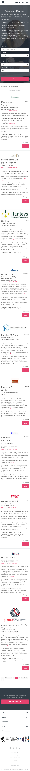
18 (6, 677)
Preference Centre (15, 765)
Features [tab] (5, 726)
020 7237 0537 (13, 111)
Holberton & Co (8, 274)
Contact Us (14, 763)
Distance (3, 53)
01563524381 (12, 396)
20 (11, 677)
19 (8, 677)
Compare (26, 142)
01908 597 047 (13, 633)
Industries (4, 67)
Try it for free (14, 702)
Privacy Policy (15, 755)
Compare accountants (15, 90)
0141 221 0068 (13, 449)
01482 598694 (12, 507)
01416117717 (12, 341)
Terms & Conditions (14, 752)
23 (19, 677)
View (25, 146)
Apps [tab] (4, 717)
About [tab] (4, 712)
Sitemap (15, 760)
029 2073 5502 (13, 167)
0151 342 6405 (13, 563)
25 (24, 677)
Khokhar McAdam (9, 335)
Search (15, 79)
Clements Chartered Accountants (7, 440)
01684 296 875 (13, 282)
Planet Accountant (10, 625)
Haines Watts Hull (9, 501)
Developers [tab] (6, 731)
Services (3, 61)
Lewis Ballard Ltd (9, 159)
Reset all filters (24, 76)
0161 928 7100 (13, 227)
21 (13, 677)
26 (27, 677)
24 (21, 677)
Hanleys (5, 221)
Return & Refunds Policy (15, 757)
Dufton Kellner (8, 557)
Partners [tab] (5, 722)
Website (3, 111)
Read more (12, 123)
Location (3, 46)
